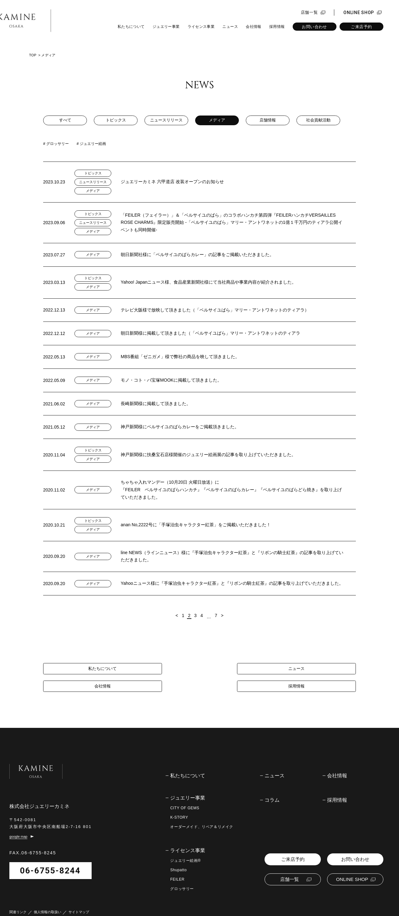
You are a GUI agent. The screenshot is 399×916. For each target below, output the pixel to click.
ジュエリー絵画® (185, 849)
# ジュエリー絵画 (91, 144)
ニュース (230, 26)
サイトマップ (78, 905)
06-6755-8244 (50, 863)
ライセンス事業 (201, 26)
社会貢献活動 (318, 120)
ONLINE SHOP (358, 12)
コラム (272, 788)
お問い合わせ (314, 26)
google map (18, 829)
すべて (65, 120)
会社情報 (253, 26)
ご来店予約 (361, 26)
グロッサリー (182, 877)
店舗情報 (268, 120)
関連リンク (18, 905)
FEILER (177, 867)
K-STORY (179, 805)
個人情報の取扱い (47, 905)
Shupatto (178, 858)
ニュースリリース (166, 120)
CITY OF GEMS (184, 796)
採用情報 (277, 26)
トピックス (116, 120)
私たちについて (131, 26)
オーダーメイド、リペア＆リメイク (201, 815)
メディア (217, 120)
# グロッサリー (56, 144)
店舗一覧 (309, 12)
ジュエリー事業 (166, 26)
